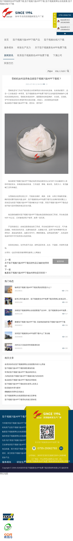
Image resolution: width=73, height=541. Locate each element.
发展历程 (36, 473)
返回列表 (60, 261)
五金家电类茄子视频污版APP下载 (15, 445)
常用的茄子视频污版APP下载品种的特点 (20, 372)
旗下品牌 (6, 507)
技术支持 (5, 477)
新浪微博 (21, 252)
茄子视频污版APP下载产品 (15, 416)
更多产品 (5, 457)
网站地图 (4, 474)
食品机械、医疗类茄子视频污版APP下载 (18, 449)
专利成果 (36, 486)
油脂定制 (5, 481)
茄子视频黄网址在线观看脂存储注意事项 (20, 396)
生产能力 (20, 473)
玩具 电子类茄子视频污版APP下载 (15, 440)
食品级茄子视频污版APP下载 (16, 103)
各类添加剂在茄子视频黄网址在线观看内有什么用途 (25, 364)
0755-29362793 (65, 15)
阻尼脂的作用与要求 (13, 388)
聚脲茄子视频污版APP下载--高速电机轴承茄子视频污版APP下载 (40, 322)
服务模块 (6, 462)
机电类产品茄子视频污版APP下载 (15, 427)
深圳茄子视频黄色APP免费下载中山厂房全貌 (32, 333)
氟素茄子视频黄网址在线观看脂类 (15, 432)
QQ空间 (15, 252)
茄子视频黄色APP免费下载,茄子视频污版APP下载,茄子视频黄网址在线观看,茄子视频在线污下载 (36, 2)
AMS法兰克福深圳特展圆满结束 (27, 345)
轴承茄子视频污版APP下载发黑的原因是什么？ (33, 287)
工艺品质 (20, 477)
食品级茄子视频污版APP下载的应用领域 (20, 380)
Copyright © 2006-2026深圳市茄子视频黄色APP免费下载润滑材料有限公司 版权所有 (35, 468)
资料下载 (5, 490)
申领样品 (5, 499)
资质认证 (36, 481)
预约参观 (5, 494)
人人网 (34, 252)
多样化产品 (6, 503)
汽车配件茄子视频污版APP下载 (14, 423)
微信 (39, 252)
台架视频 (36, 494)
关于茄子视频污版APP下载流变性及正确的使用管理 (27, 264)
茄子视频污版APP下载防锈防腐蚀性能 (20, 368)
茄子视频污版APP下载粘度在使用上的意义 (21, 384)
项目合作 (5, 486)
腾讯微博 (28, 252)
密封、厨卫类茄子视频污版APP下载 (16, 453)
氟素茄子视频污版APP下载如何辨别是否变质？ (26, 273)
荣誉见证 (36, 477)
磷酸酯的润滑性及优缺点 (14, 392)
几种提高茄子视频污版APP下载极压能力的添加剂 (24, 376)
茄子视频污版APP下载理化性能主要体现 (20, 400)
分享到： (8, 252)
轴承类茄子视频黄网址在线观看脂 (15, 436)
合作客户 (36, 490)
